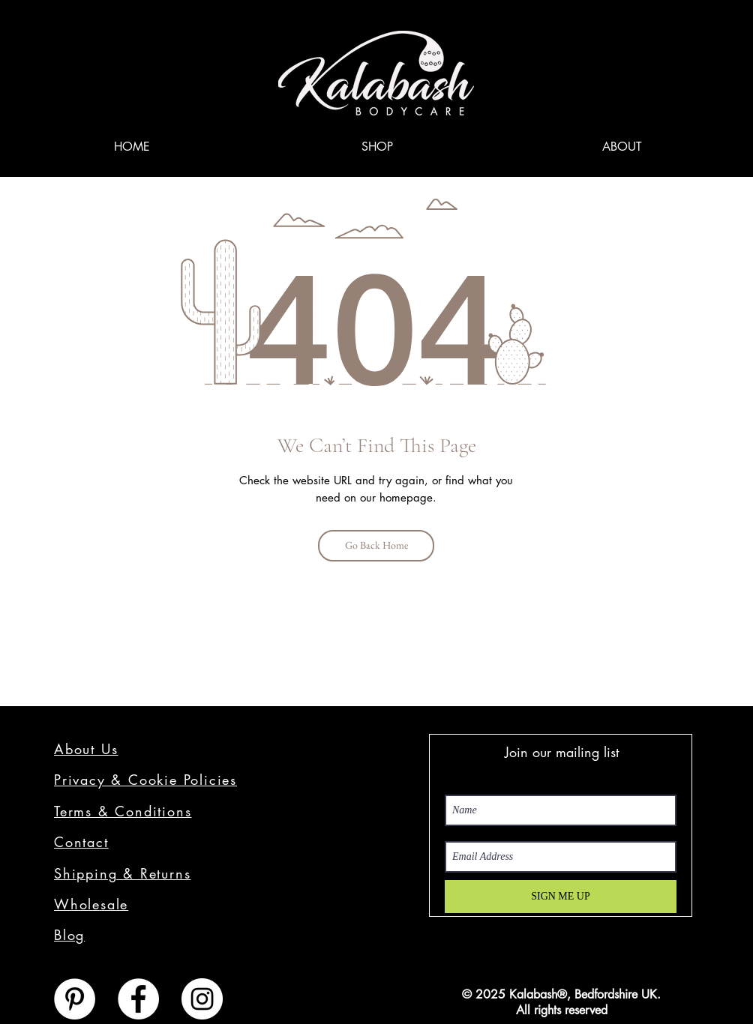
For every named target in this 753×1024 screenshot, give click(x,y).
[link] (703, 24)
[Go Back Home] (376, 545)
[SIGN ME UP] (560, 896)
